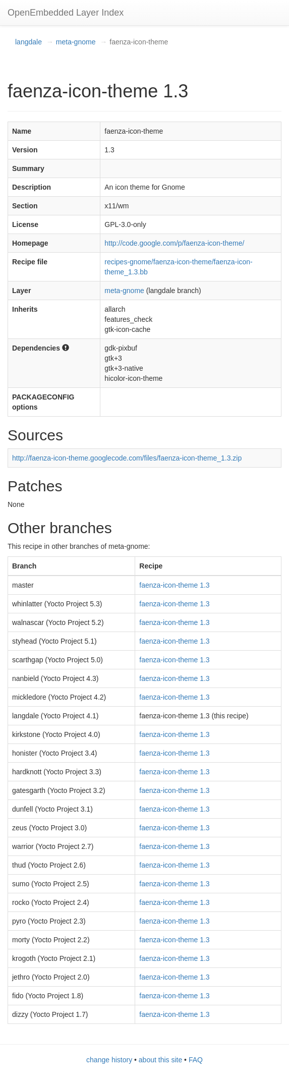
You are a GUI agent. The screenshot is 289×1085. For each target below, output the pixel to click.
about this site (160, 1060)
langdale (28, 42)
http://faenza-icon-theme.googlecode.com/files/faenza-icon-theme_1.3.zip (127, 458)
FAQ (196, 1060)
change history (109, 1060)
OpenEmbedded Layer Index (66, 13)
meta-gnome (76, 42)
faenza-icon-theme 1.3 (174, 585)
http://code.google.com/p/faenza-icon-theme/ (174, 243)
